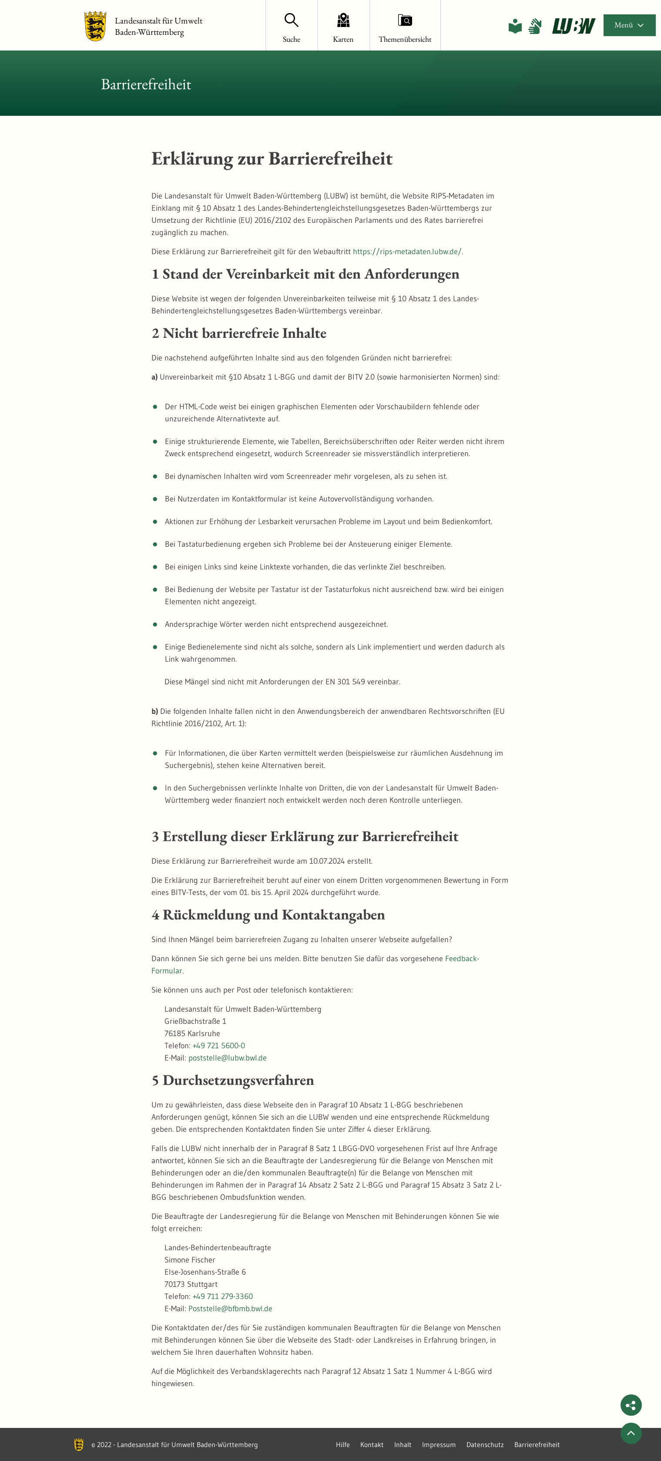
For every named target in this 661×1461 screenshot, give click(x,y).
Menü (629, 25)
